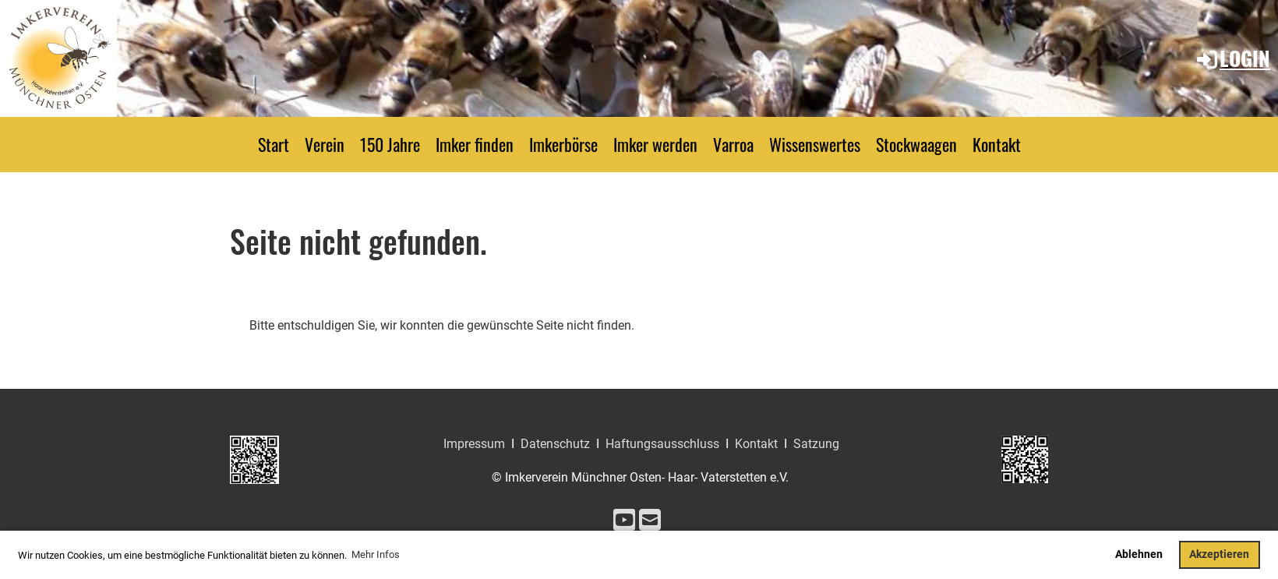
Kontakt (997, 144)
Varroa (733, 144)
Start (273, 144)
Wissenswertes (814, 144)
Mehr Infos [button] (375, 554)
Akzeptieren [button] (1219, 554)
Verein (324, 144)
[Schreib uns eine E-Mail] (650, 520)
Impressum (474, 443)
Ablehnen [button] (1139, 554)
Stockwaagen (916, 144)
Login (1232, 58)
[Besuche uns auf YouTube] (624, 520)
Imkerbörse (563, 144)
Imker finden (475, 144)
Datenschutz (555, 443)
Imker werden (655, 144)
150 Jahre (390, 144)
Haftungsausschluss (662, 443)
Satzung (816, 443)
